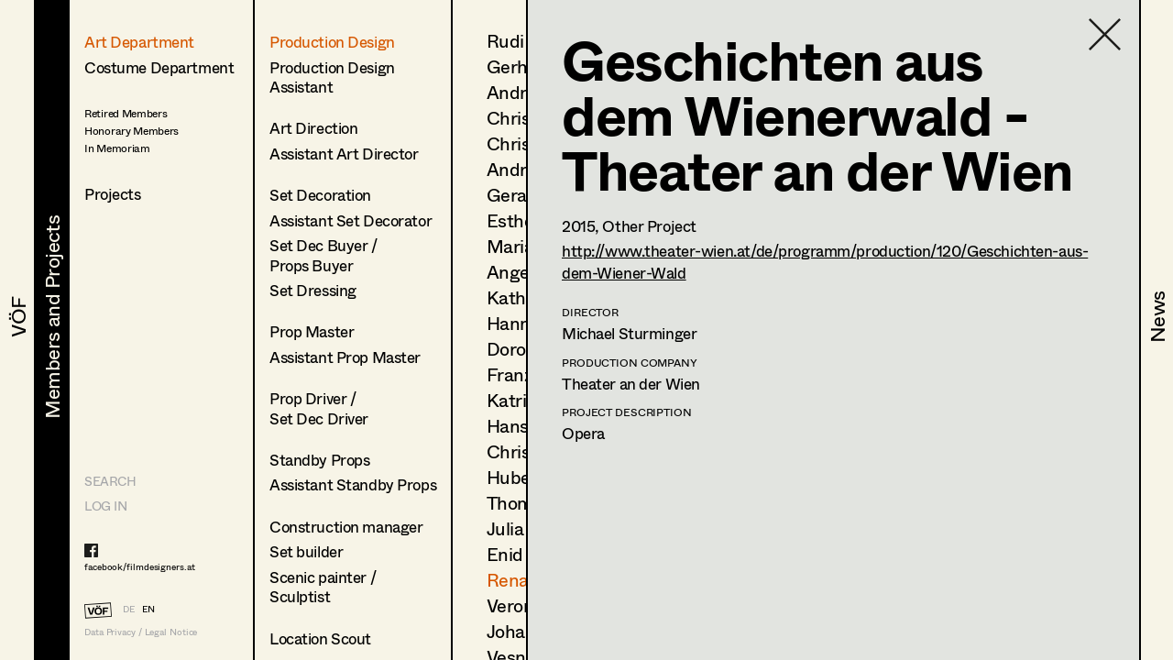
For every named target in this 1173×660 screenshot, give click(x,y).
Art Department (139, 41)
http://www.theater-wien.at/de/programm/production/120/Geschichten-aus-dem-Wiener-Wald (825, 261)
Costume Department (159, 67)
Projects (112, 194)
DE (129, 608)
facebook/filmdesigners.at (139, 566)
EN (148, 608)
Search (110, 480)
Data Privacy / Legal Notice (140, 632)
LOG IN (105, 505)
